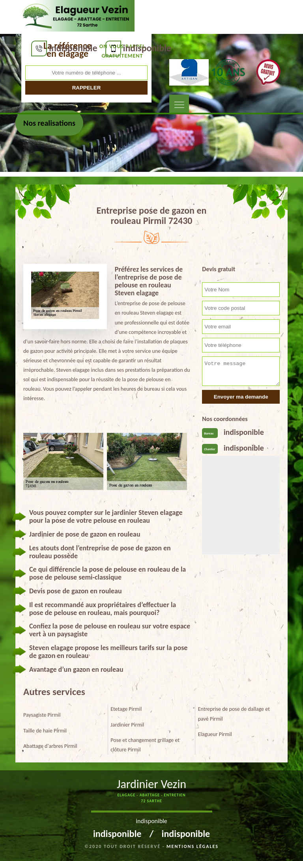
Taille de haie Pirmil (45, 730)
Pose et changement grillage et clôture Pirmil (145, 745)
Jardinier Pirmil (127, 724)
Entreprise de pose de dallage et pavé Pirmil (234, 714)
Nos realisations (49, 123)
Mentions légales (192, 846)
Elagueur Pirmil (215, 734)
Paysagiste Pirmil (42, 715)
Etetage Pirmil (126, 709)
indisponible (73, 48)
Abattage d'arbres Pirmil (50, 746)
